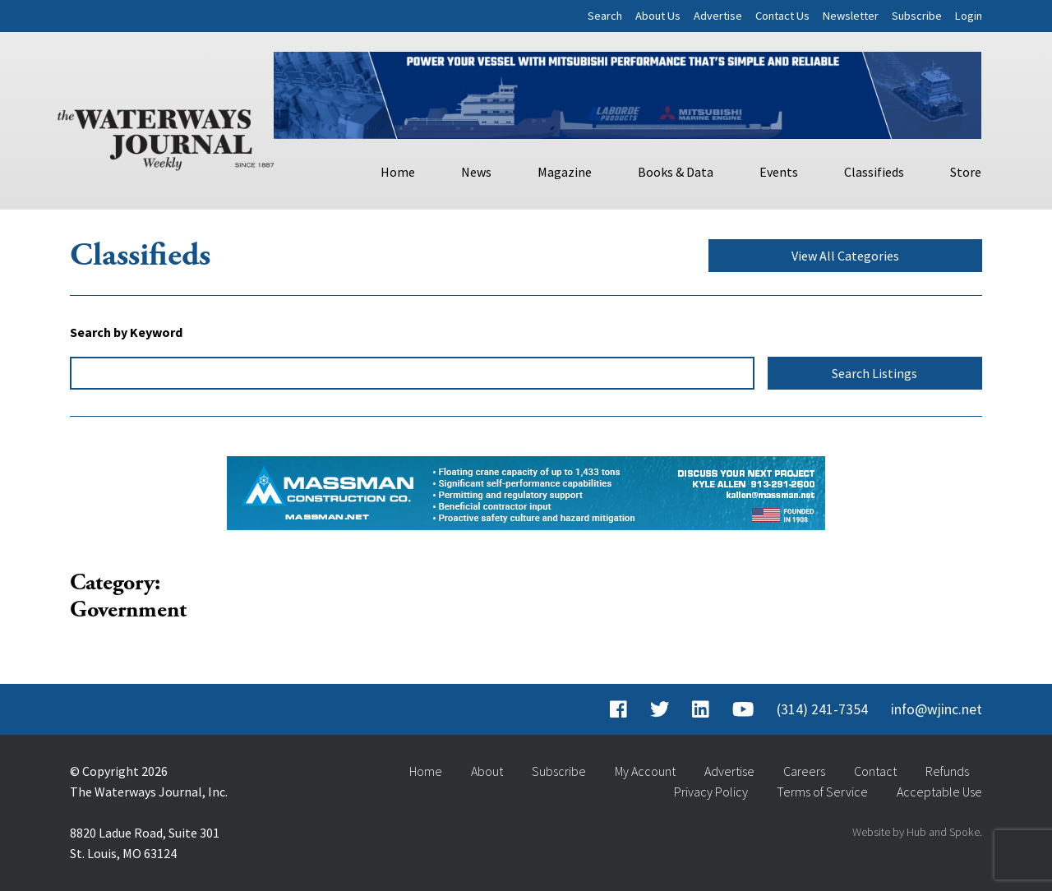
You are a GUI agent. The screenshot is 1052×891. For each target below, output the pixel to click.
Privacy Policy (711, 791)
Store (965, 172)
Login (968, 15)
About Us (658, 15)
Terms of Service (822, 791)
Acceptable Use (939, 791)
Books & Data (675, 172)
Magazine (565, 172)
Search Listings (874, 373)
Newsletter (851, 15)
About (487, 771)
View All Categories (845, 255)
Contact (875, 771)
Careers (804, 771)
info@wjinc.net (936, 709)
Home (398, 172)
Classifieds (874, 172)
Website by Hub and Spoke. (917, 831)
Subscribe (917, 15)
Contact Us (782, 15)
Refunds (947, 771)
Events (778, 172)
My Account (645, 771)
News (476, 172)
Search (605, 15)
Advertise (718, 15)
